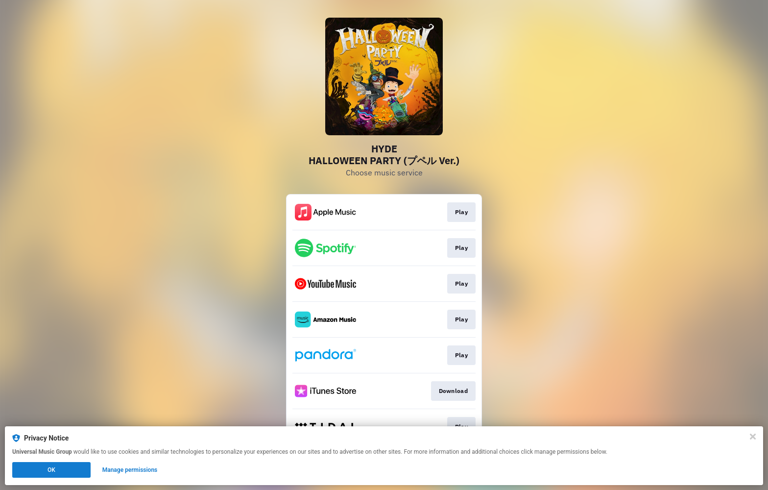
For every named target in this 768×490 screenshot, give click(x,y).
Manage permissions (130, 469)
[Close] (753, 436)
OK (51, 469)
